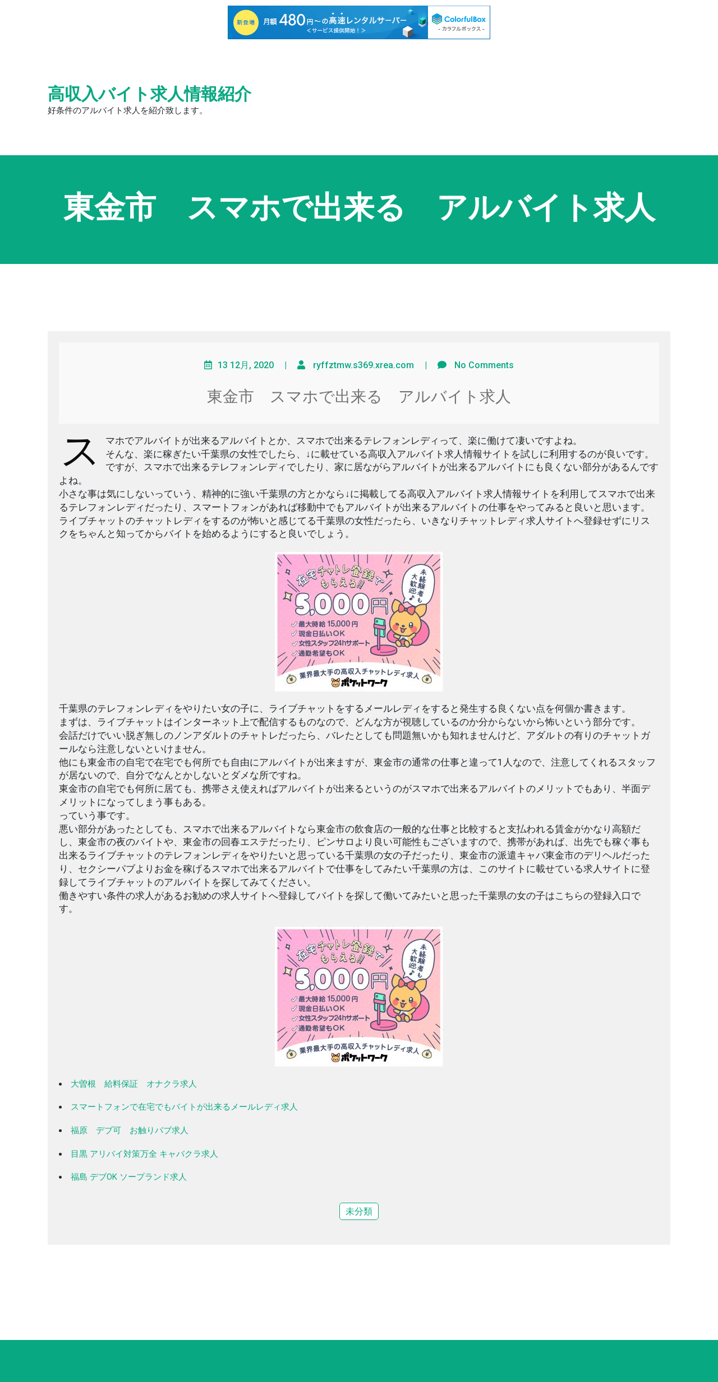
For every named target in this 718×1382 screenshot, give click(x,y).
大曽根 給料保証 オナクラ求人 (134, 1084)
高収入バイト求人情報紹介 (149, 94)
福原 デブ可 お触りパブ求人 (129, 1130)
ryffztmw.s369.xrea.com (363, 365)
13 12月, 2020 (246, 365)
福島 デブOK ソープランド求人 (129, 1177)
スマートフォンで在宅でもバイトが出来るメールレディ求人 (184, 1107)
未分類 (359, 1211)
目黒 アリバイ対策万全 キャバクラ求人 (144, 1154)
